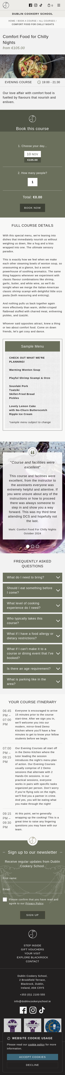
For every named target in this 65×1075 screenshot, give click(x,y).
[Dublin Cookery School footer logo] (32, 934)
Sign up (32, 914)
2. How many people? (32, 173)
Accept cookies (32, 1056)
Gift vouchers (32, 949)
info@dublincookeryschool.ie (32, 1001)
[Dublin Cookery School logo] (6, 5)
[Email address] (32, 889)
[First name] (32, 878)
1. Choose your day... (32, 146)
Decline (32, 1064)
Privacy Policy (34, 903)
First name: (10, 878)
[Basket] (50, 5)
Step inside (32, 945)
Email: (7, 889)
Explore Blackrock (32, 957)
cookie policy (36, 1044)
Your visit (32, 953)
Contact (32, 961)
